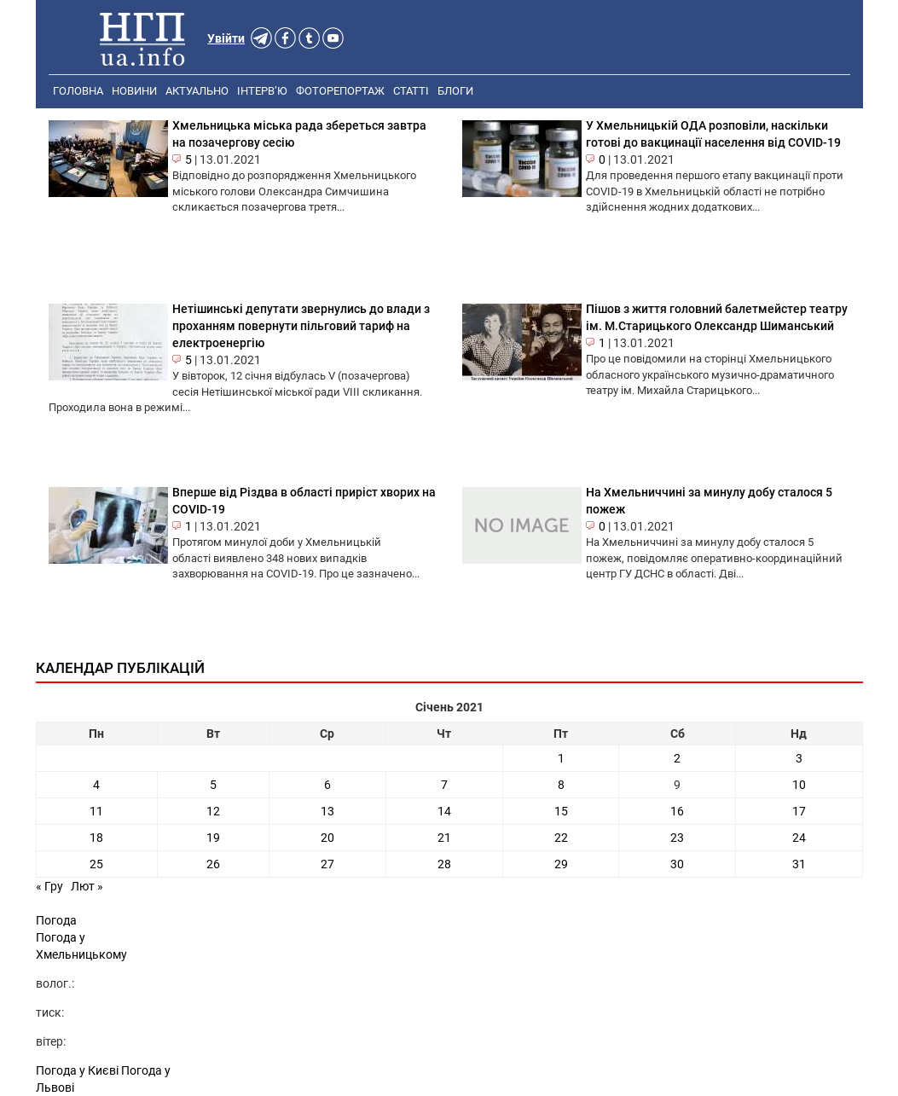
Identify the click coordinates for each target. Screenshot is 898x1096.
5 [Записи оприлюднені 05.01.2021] (213, 785)
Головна (78, 90)
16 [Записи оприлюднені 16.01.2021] (677, 811)
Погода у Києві (77, 1070)
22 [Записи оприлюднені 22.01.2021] (561, 837)
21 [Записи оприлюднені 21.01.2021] (444, 837)
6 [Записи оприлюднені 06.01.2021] (327, 785)
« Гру (49, 886)
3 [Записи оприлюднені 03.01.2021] (799, 758)
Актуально (197, 90)
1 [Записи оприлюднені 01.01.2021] (561, 758)
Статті (411, 90)
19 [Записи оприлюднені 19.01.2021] (213, 837)
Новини (134, 90)
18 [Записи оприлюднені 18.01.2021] (96, 837)
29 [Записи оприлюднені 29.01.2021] (561, 864)
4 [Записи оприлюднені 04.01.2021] (96, 785)
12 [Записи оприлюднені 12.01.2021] (213, 811)
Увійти (226, 38)
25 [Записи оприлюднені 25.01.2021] (96, 864)
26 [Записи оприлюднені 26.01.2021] (213, 864)
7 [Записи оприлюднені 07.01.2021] (444, 785)
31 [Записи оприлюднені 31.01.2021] (799, 864)
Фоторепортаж (340, 90)
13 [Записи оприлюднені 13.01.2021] (327, 811)
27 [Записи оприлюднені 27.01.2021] (327, 864)
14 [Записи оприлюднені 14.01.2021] (444, 811)
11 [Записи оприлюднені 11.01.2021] (96, 811)
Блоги (455, 90)
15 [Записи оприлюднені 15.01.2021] (561, 811)
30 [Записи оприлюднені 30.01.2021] (677, 864)
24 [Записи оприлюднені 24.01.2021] (799, 837)
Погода (56, 920)
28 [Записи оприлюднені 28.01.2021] (444, 864)
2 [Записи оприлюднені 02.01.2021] (677, 758)
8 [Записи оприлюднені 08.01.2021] (561, 785)
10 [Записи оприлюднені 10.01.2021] (799, 785)
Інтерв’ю (262, 90)
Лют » (87, 886)
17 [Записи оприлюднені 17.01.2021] (799, 811)
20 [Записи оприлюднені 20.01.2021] (327, 837)
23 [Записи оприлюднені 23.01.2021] (677, 837)
